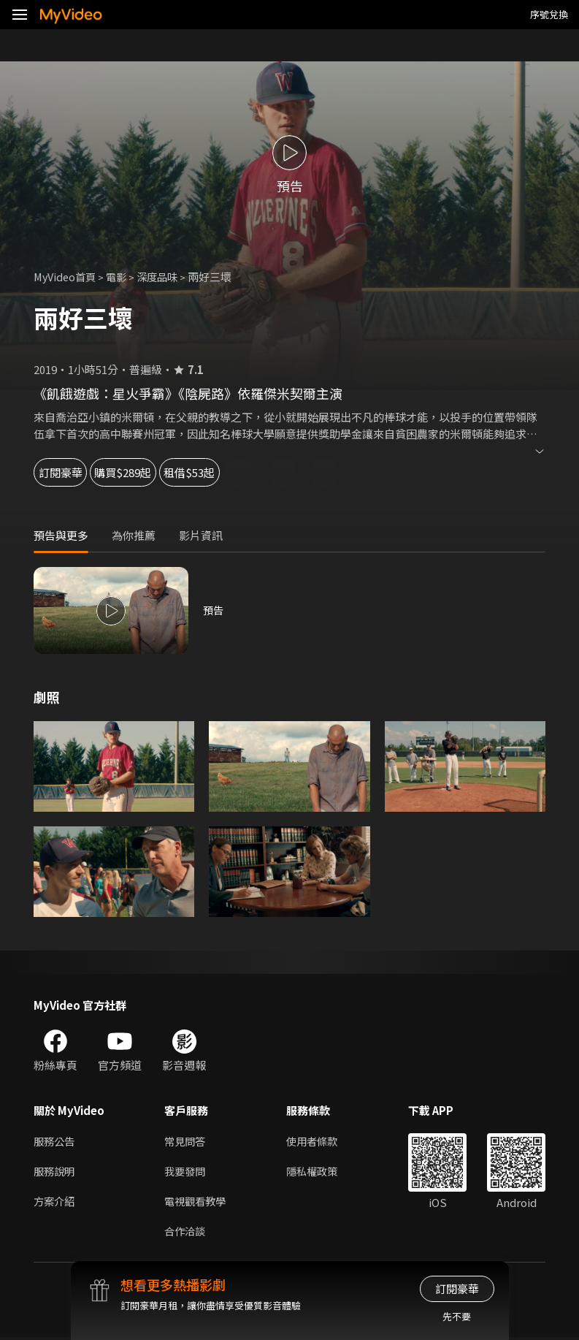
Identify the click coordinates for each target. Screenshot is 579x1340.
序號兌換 (549, 14)
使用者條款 (318, 1141)
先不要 (456, 1316)
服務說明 (55, 1171)
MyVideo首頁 (67, 276)
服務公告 (55, 1141)
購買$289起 (172, 472)
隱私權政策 (318, 1171)
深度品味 (164, 276)
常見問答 (186, 1141)
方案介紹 (55, 1202)
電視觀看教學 (197, 1202)
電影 (121, 276)
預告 (214, 610)
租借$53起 (274, 472)
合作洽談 (186, 1233)
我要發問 (186, 1171)
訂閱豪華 (74, 472)
